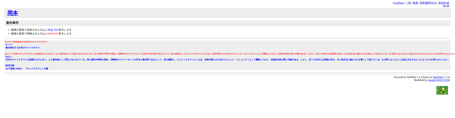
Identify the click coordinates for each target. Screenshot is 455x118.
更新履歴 (425, 2)
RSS (433, 2)
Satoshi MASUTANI (439, 80)
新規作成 (444, 2)
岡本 (12, 13)
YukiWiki (438, 77)
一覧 (408, 2)
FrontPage (398, 2)
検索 (415, 2)
